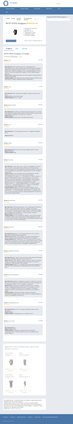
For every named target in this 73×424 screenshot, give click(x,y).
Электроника (37, 8)
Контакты (12, 417)
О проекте (5, 417)
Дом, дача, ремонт (10, 8)
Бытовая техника (24, 8)
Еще (7, 12)
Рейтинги (30, 417)
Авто (59, 8)
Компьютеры (49, 8)
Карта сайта (38, 417)
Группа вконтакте (21, 417)
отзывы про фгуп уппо (15, 408)
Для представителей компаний (50, 417)
